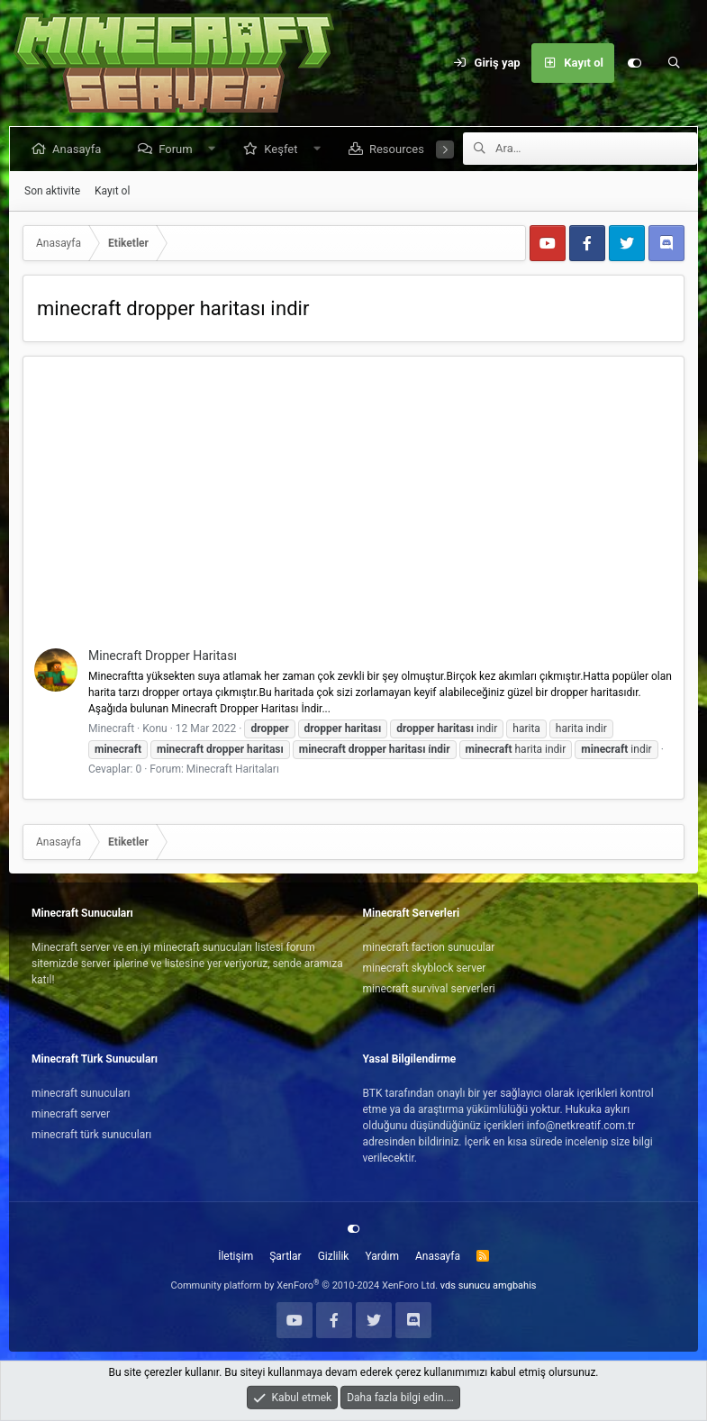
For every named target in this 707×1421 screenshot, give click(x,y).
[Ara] (673, 63)
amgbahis (514, 1285)
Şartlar (285, 1256)
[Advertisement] (353, 513)
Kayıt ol (112, 191)
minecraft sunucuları (81, 1093)
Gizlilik (333, 1256)
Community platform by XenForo (305, 1285)
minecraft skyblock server (424, 968)
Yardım (382, 1256)
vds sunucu (465, 1285)
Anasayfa (80, 149)
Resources (400, 149)
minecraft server (71, 1114)
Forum (178, 149)
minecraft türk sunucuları (91, 1134)
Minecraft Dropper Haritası (162, 655)
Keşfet (284, 149)
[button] (215, 149)
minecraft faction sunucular (429, 947)
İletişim (235, 1256)
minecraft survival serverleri (429, 988)
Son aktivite (52, 191)
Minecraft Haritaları (232, 769)
